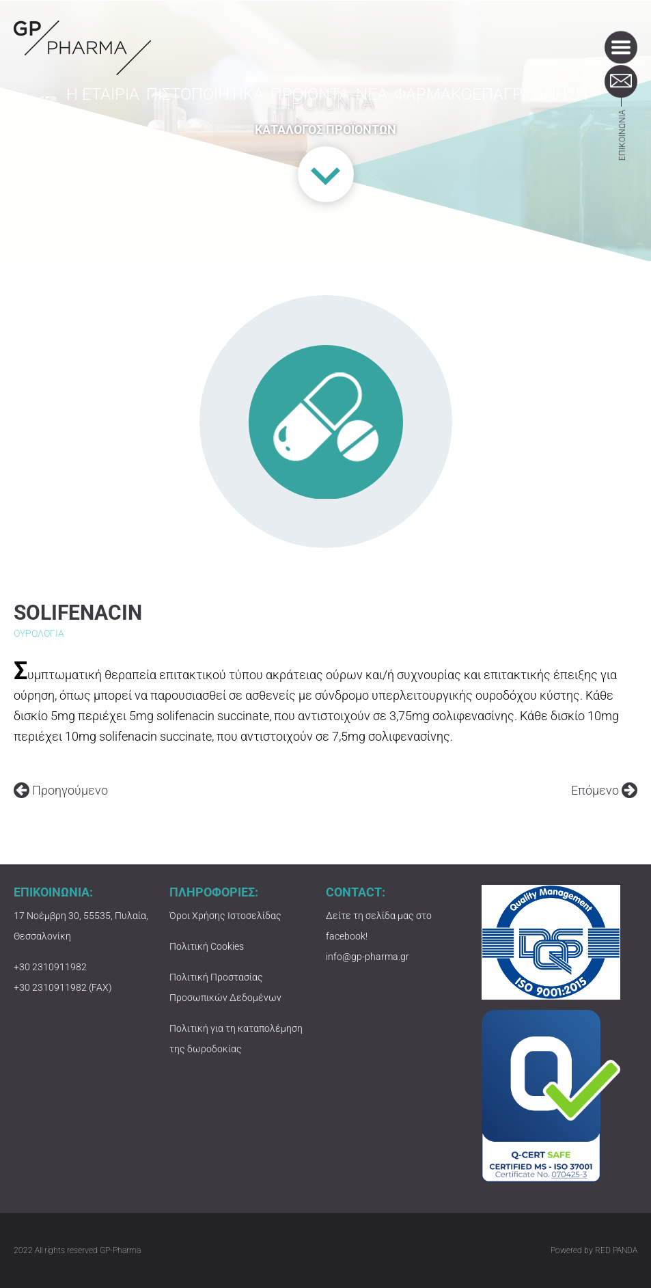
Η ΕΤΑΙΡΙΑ (115, 104)
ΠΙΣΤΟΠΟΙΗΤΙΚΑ (216, 104)
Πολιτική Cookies (206, 946)
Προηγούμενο (61, 790)
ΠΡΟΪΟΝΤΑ (319, 104)
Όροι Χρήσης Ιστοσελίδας (225, 915)
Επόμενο (604, 790)
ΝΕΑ (386, 104)
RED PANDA (616, 1250)
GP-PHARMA (82, 47)
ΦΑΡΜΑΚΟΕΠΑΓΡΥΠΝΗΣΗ (500, 104)
